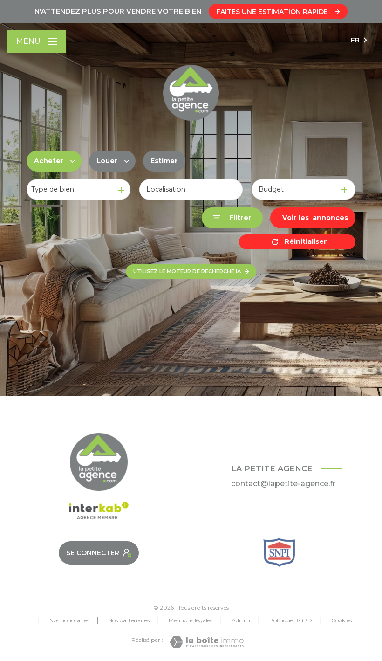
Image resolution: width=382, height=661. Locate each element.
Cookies (341, 620)
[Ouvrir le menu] (36, 41)
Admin (241, 620)
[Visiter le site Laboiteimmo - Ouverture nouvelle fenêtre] (206, 642)
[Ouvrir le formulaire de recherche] (232, 217)
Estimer (164, 161)
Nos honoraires (69, 620)
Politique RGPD (290, 620)
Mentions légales (190, 620)
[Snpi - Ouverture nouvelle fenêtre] (279, 552)
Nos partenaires (129, 620)
